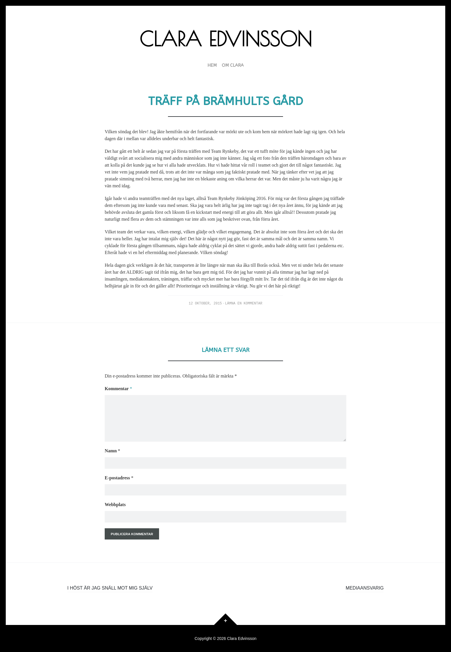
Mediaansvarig (365, 588)
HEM (212, 65)
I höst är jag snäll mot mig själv (109, 588)
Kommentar (118, 388)
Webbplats (115, 504)
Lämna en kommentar (243, 304)
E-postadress (119, 477)
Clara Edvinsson (225, 39)
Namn (112, 450)
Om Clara (233, 65)
